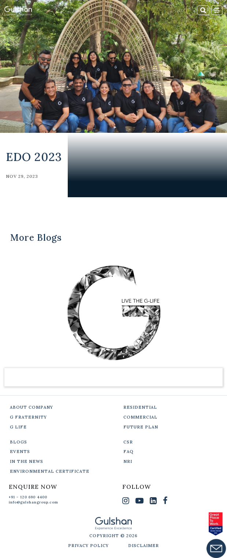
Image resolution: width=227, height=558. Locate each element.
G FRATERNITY (28, 417)
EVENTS (20, 451)
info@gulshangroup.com (33, 502)
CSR (128, 442)
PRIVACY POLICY (88, 545)
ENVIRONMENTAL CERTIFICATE (49, 471)
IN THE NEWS (26, 461)
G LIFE (18, 427)
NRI (127, 461)
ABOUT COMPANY (31, 407)
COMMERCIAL (140, 417)
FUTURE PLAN (140, 427)
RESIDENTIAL (140, 407)
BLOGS (18, 442)
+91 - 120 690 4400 (28, 497)
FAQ (128, 451)
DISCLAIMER (143, 545)
